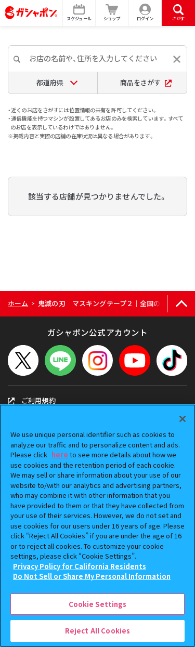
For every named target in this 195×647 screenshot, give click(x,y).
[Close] (182, 418)
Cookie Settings (98, 604)
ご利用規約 (32, 400)
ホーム (18, 303)
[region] (97, 525)
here (59, 454)
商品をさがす (146, 82)
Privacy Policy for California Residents (79, 566)
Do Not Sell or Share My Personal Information (92, 576)
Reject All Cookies (97, 631)
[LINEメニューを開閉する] (60, 360)
